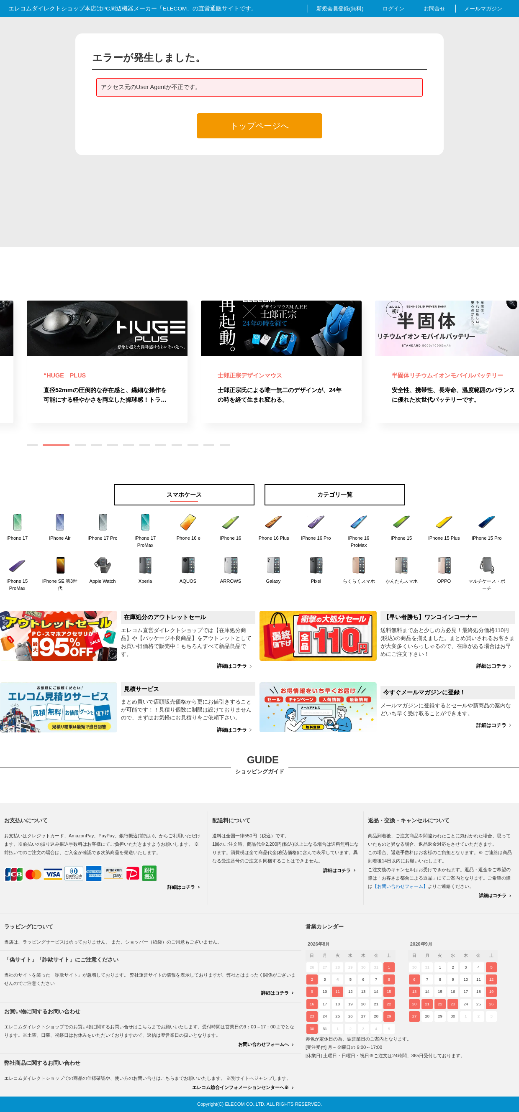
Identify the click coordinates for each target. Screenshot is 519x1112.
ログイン (393, 8)
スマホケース (184, 494)
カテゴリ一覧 (334, 494)
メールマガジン (483, 8)
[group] (107, 362)
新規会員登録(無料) (340, 8)
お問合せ (434, 8)
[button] (32, 445)
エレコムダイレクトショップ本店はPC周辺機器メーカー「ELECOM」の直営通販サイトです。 (132, 8)
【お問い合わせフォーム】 (400, 886)
